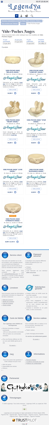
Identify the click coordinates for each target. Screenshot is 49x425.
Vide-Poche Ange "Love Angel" (12, 170)
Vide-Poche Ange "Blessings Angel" (36, 170)
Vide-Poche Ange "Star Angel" (36, 121)
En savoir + (36, 275)
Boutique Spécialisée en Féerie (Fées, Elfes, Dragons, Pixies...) (21, 21)
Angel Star (34, 87)
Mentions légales (31, 360)
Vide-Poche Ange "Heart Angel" (13, 121)
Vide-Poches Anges (34, 23)
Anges (23, 23)
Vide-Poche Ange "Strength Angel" (12, 219)
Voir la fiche (12, 89)
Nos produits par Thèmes (10, 23)
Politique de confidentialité (33, 363)
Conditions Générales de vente (35, 361)
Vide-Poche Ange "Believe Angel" (13, 71)
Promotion (13, 215)
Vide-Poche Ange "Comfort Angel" (36, 71)
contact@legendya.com (11, 274)
